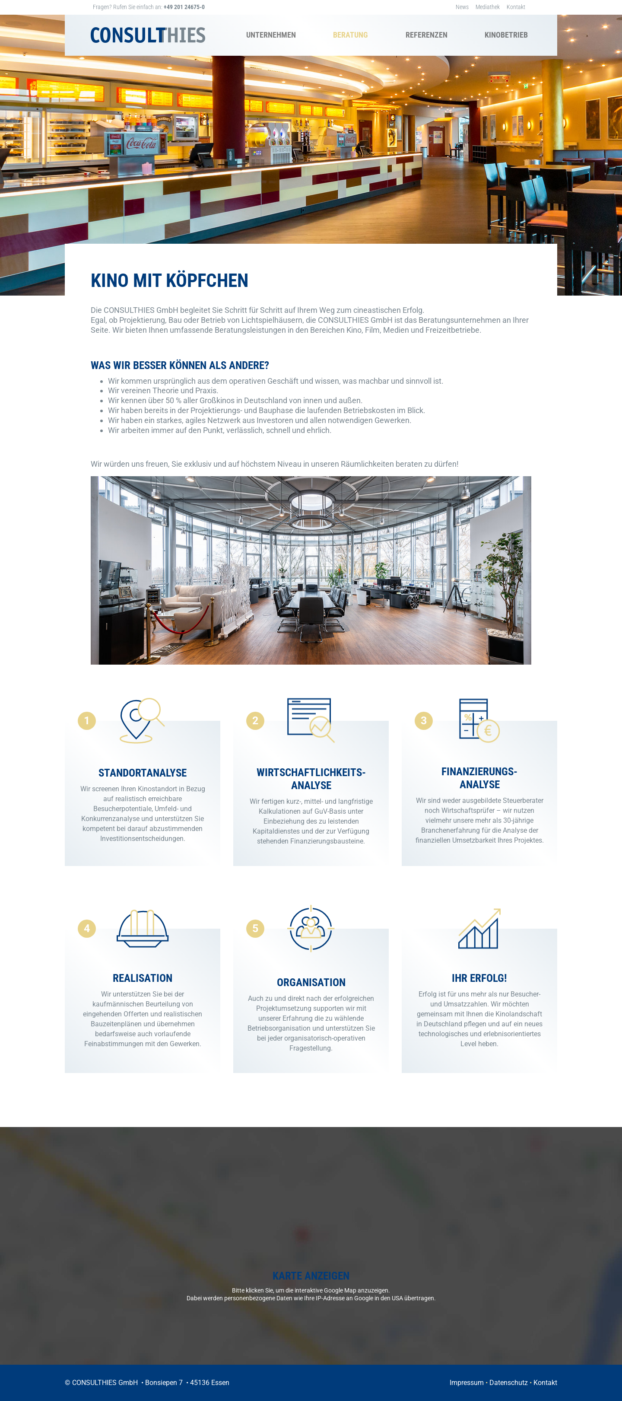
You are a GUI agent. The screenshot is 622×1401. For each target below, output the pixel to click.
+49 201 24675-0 (184, 6)
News (462, 6)
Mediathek (488, 6)
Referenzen (426, 34)
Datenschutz (508, 1383)
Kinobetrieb (506, 34)
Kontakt (516, 6)
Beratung (350, 34)
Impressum (467, 1383)
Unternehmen (271, 34)
